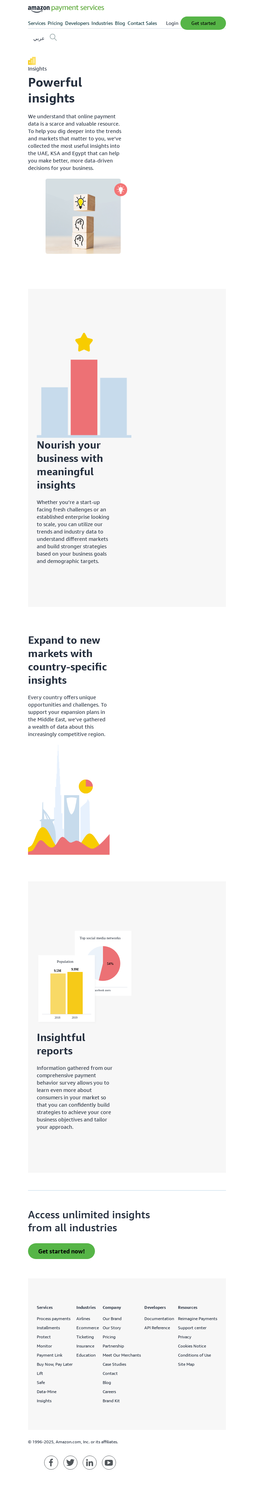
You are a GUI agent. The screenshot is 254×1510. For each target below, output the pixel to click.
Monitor (44, 1346)
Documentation (159, 1318)
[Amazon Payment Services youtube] (109, 1463)
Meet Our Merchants (122, 1355)
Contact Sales (142, 23)
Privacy (184, 1336)
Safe (41, 1382)
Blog (120, 23)
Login (172, 23)
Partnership (113, 1346)
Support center (192, 1327)
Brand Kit (111, 1400)
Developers (77, 23)
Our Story (112, 1327)
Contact (110, 1373)
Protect (44, 1336)
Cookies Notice (192, 1346)
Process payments (53, 1318)
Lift (40, 1373)
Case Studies (114, 1364)
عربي (38, 38)
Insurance (85, 1346)
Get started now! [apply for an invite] (61, 1251)
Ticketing (85, 1336)
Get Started (203, 23)
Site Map (186, 1364)
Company (112, 1307)
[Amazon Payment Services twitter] (70, 1463)
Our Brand (112, 1318)
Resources (187, 1307)
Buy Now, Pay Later (55, 1364)
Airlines (83, 1318)
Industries (102, 23)
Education (86, 1355)
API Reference (157, 1327)
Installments (48, 1327)
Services (37, 23)
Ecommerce (87, 1327)
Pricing (55, 23)
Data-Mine (46, 1391)
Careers (109, 1391)
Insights (44, 1400)
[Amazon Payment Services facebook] (51, 1463)
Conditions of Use (194, 1355)
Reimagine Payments (197, 1318)
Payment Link (49, 1355)
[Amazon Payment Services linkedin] (90, 1463)
